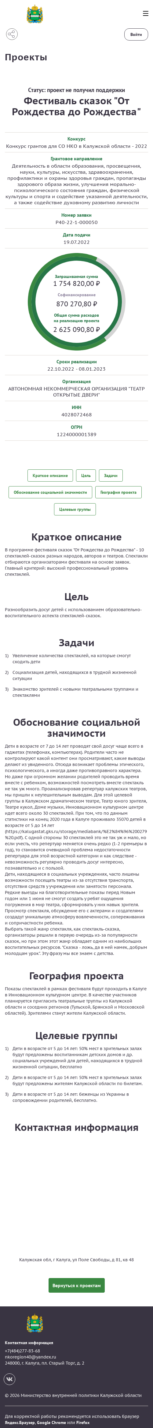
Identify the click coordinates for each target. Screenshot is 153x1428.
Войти (136, 34)
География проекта (118, 490)
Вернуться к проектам (77, 1280)
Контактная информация (29, 1338)
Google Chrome (51, 1417)
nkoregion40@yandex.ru (30, 1352)
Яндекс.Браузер (20, 1417)
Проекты (26, 57)
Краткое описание (50, 475)
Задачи (111, 475)
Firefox (82, 1417)
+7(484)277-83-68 (22, 1346)
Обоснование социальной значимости (50, 490)
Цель (86, 475)
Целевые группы (75, 506)
